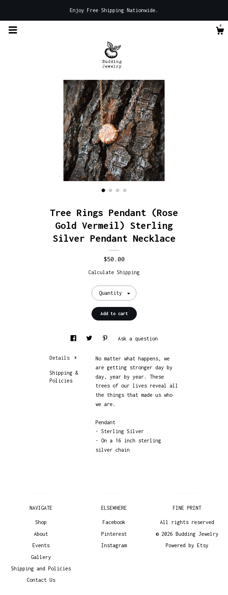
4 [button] (124, 190)
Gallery (41, 557)
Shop (41, 522)
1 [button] (103, 190)
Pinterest (114, 534)
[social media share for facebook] (75, 338)
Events (41, 545)
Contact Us (41, 580)
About (41, 534)
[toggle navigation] (13, 30)
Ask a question (138, 338)
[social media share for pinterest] (106, 338)
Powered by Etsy (187, 545)
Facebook (114, 522)
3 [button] (117, 190)
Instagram (114, 545)
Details (63, 358)
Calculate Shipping (114, 272)
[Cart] (220, 31)
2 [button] (110, 190)
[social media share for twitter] (90, 338)
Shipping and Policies (41, 568)
